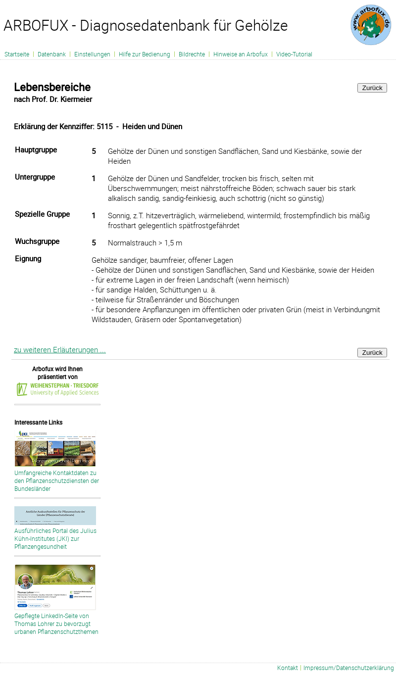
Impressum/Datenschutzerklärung (348, 668)
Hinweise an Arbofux (240, 54)
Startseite (16, 54)
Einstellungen (92, 54)
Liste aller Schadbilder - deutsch (194, 668)
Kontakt (287, 668)
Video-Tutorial (294, 54)
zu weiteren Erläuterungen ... (60, 349)
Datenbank (52, 54)
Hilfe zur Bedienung (144, 54)
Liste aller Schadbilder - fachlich (248, 668)
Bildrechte (192, 54)
